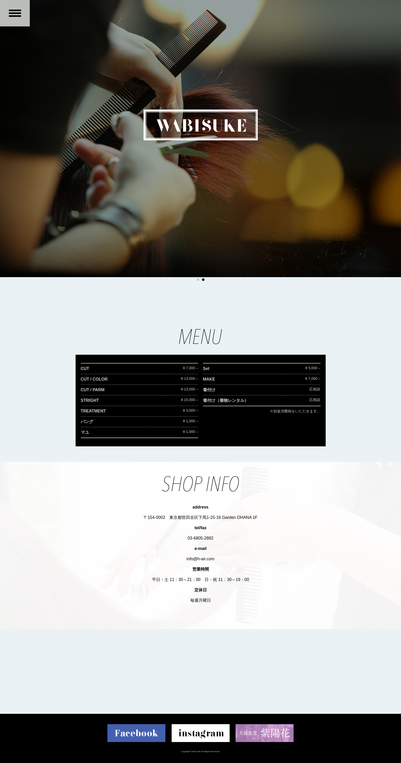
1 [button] (198, 279)
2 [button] (203, 279)
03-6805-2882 (201, 538)
